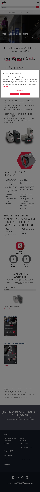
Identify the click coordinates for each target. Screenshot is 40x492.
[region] (20, 84)
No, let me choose (19, 90)
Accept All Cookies (25, 94)
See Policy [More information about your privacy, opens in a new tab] (5, 86)
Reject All (15, 94)
